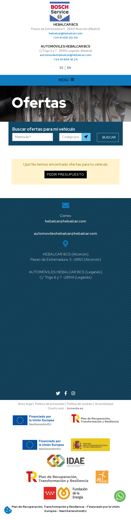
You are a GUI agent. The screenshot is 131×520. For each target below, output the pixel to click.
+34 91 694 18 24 (66, 59)
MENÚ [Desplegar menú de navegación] (66, 80)
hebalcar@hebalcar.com (65, 33)
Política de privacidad (49, 404)
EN (69, 68)
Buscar (109, 137)
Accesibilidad (104, 404)
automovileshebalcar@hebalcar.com (65, 55)
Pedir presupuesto (65, 174)
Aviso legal (25, 404)
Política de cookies (79, 404)
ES (61, 68)
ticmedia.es (75, 408)
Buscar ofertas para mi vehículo (43, 129)
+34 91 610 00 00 (65, 37)
